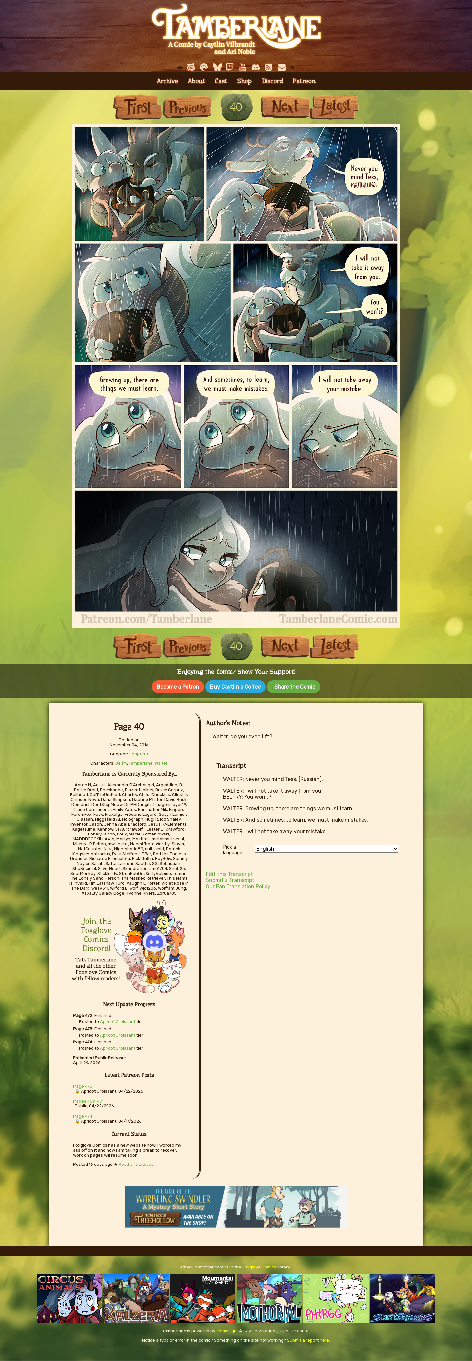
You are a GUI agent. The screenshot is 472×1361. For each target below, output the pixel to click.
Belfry (121, 763)
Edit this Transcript (229, 874)
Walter (161, 763)
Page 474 (82, 1116)
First (137, 107)
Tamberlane (141, 763)
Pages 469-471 (88, 1101)
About (196, 81)
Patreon (304, 81)
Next (285, 107)
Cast (221, 81)
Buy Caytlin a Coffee (235, 687)
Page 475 (82, 1086)
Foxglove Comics (259, 1267)
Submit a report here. (308, 1340)
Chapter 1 (138, 754)
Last (334, 107)
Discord (272, 81)
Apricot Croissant (117, 1021)
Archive (167, 81)
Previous (186, 107)
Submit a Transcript (230, 880)
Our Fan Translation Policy (238, 886)
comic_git (226, 1331)
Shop (244, 81)
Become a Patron (178, 687)
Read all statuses (136, 1164)
